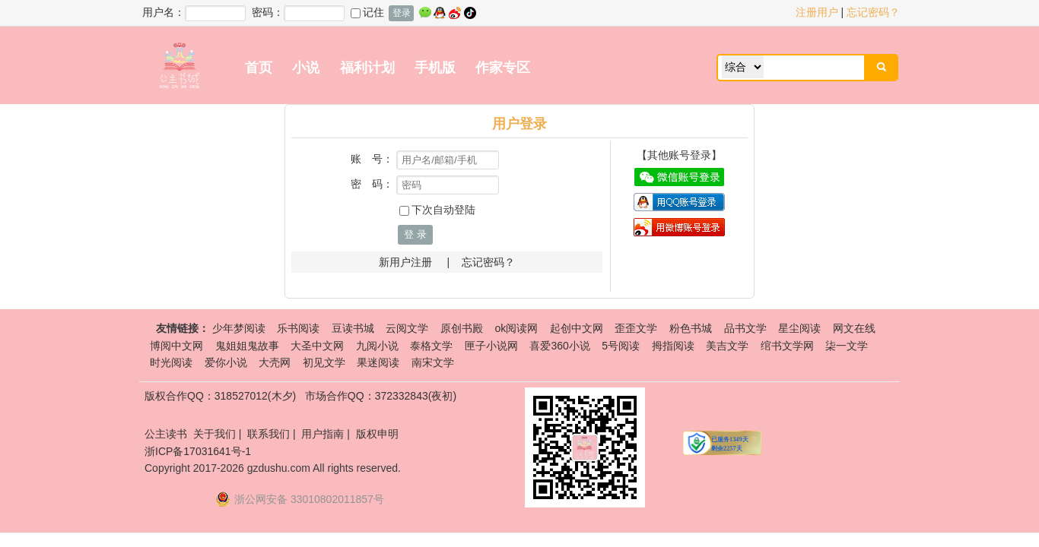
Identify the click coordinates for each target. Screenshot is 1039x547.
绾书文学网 (787, 346)
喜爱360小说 (559, 346)
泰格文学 (431, 346)
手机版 (435, 67)
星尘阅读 (799, 328)
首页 (258, 67)
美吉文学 (727, 346)
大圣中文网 (317, 346)
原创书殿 (461, 328)
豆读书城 (353, 328)
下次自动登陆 (437, 210)
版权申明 (377, 434)
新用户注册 (405, 262)
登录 (401, 13)
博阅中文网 (176, 346)
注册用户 (817, 12)
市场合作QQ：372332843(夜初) (380, 396)
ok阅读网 (516, 328)
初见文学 (324, 362)
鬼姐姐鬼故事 (247, 346)
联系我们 (268, 434)
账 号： (372, 159)
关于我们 (214, 434)
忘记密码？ (873, 12)
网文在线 (854, 328)
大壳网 (275, 362)
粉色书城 (690, 328)
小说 (305, 67)
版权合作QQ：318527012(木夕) (220, 396)
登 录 (415, 234)
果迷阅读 (378, 362)
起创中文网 (576, 328)
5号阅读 (621, 346)
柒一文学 (846, 346)
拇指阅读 (673, 346)
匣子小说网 (491, 346)
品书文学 (745, 328)
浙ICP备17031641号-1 (198, 451)
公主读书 (166, 434)
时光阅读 (171, 362)
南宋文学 (432, 362)
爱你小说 (226, 362)
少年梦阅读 (238, 328)
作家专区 (502, 67)
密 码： (372, 184)
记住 (367, 12)
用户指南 (322, 434)
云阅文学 (407, 328)
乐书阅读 (298, 328)
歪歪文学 (636, 328)
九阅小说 (377, 346)
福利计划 (367, 67)
